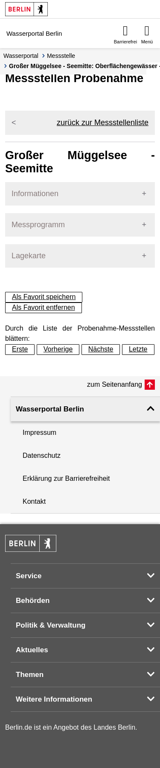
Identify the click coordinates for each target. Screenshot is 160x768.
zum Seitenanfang (114, 384)
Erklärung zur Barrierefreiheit (66, 478)
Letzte (138, 349)
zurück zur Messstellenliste (102, 122)
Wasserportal (20, 55)
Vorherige (58, 349)
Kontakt (34, 501)
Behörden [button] (32, 601)
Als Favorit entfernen (43, 307)
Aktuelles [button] (32, 650)
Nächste (100, 349)
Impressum (39, 432)
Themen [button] (30, 675)
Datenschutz (42, 455)
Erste (20, 349)
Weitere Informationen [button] (54, 699)
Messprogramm (38, 224)
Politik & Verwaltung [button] (50, 625)
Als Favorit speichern (44, 296)
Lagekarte (29, 255)
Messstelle (61, 55)
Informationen (35, 193)
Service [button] (29, 576)
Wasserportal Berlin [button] (50, 409)
